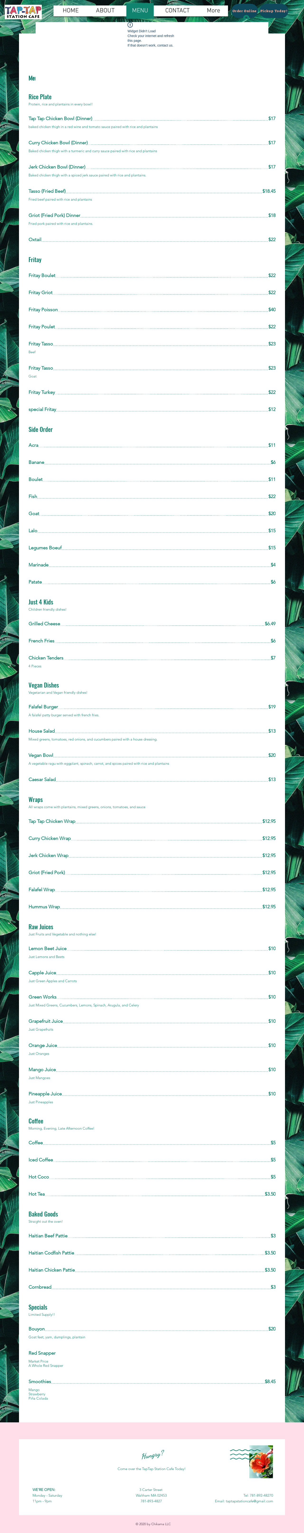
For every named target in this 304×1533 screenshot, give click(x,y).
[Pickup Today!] (274, 11)
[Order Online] (244, 11)
